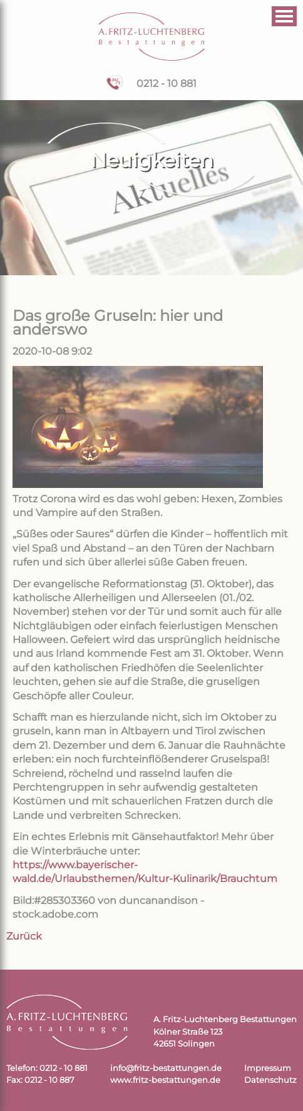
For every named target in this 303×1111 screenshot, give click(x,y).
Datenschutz (270, 1080)
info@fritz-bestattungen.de (166, 1068)
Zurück (24, 936)
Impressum (267, 1068)
